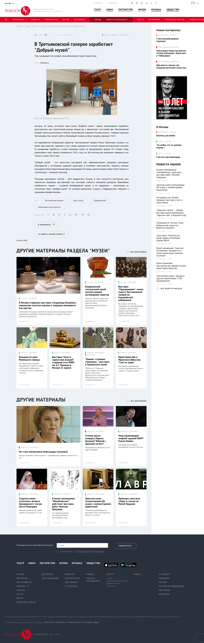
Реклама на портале (175, 19)
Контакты (164, 594)
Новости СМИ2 (22, 240)
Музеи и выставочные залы (117, 581)
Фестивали (71, 582)
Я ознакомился (66, 551)
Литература (125, 9)
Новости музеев (168, 164)
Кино (109, 9)
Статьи (173, 35)
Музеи (142, 9)
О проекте (98, 3)
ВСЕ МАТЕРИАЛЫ (139, 252)
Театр (97, 9)
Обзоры (21, 590)
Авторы (163, 582)
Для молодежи (50, 578)
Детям (66, 19)
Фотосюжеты (24, 582)
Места (141, 19)
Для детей (48, 574)
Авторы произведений (171, 586)
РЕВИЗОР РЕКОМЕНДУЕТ (96, 353)
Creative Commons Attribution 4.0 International (71, 622)
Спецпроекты (51, 19)
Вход (197, 3)
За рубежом (154, 19)
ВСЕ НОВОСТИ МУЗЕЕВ (171, 288)
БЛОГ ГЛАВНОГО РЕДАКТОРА (168, 47)
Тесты (20, 594)
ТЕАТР (160, 141)
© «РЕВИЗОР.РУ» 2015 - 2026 (46, 634)
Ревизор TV (23, 586)
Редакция (164, 578)
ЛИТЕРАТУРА (163, 35)
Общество (172, 9)
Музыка (156, 9)
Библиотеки (111, 586)
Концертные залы (113, 583)
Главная (19, 26)
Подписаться (125, 546)
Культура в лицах (26, 602)
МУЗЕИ (106, 35)
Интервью (22, 578)
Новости (35, 19)
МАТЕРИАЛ (125, 35)
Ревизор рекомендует (117, 19)
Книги (137, 574)
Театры (109, 578)
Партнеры (164, 590)
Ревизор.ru (44, 63)
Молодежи (79, 19)
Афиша (98, 19)
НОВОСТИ (114, 35)
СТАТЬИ (24, 298)
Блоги (20, 598)
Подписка (113, 3)
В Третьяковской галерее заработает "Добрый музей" (63, 26)
